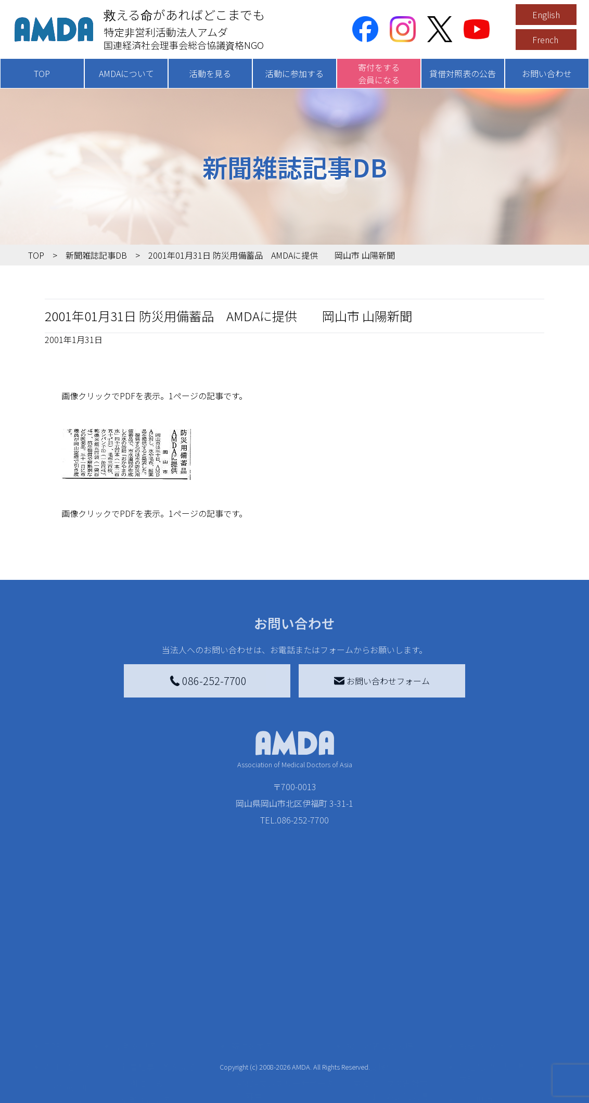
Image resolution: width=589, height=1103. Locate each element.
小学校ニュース (80, 1028)
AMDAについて (126, 73)
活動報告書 (72, 1011)
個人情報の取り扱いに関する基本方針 (500, 1034)
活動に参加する (294, 73)
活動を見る (210, 73)
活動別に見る (146, 1007)
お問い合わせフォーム (382, 681)
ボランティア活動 (154, 1049)
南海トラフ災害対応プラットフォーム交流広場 (403, 996)
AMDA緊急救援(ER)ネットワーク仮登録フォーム (169, 1088)
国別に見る (142, 990)
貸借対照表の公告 (462, 73)
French (545, 39)
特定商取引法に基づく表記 (500, 980)
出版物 (63, 1044)
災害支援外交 (378, 974)
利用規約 (475, 1007)
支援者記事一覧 (266, 1094)
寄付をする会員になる (379, 73)
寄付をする (252, 953)
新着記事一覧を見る (158, 974)
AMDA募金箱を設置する (281, 1049)
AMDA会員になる (269, 974)
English (546, 14)
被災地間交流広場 (380, 953)
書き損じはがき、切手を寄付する (287, 1025)
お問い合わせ (547, 73)
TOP (42, 73)
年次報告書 (72, 1090)
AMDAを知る (68, 974)
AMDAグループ (78, 994)
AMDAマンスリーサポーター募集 (285, 996)
